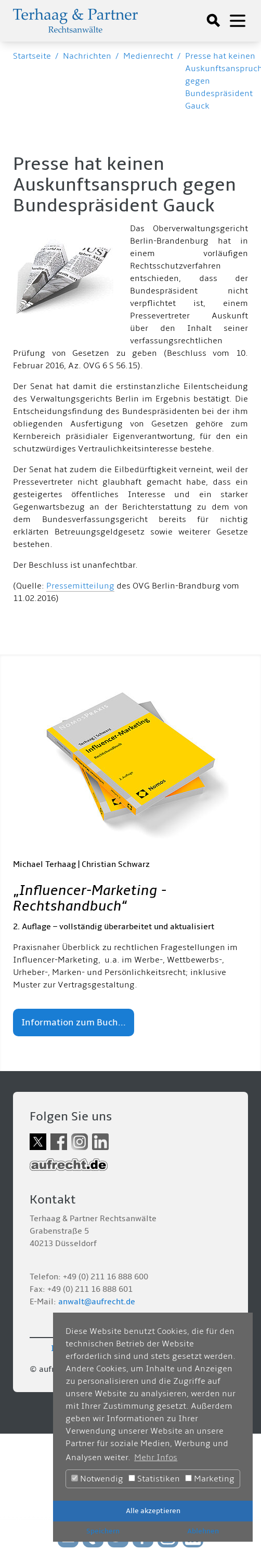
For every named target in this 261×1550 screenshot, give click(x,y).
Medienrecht (148, 56)
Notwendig (97, 1479)
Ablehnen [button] (203, 1531)
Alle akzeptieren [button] (153, 1510)
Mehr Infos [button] (155, 1457)
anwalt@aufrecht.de (96, 1302)
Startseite (32, 56)
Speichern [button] (103, 1531)
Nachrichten (87, 56)
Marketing (209, 1479)
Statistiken (154, 1479)
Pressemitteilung (80, 586)
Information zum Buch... (73, 1022)
